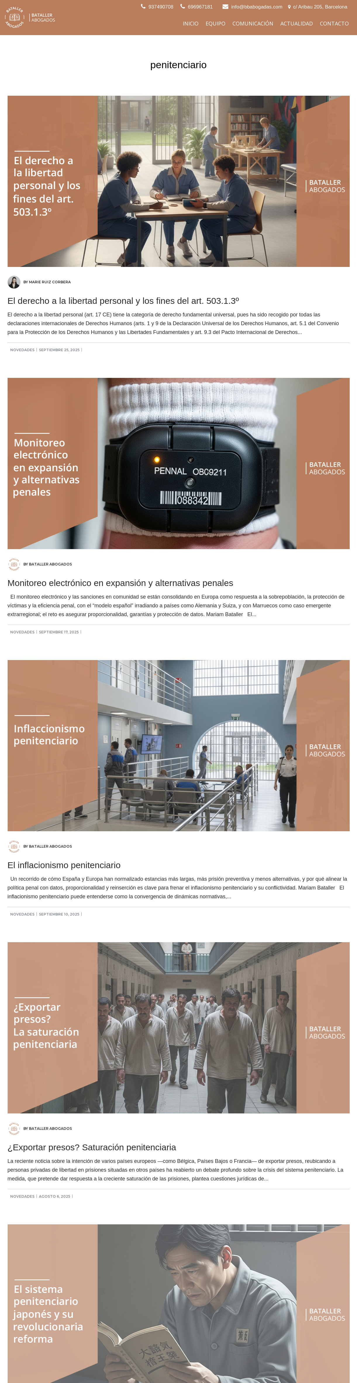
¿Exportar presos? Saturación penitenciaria (92, 1147)
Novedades (22, 350)
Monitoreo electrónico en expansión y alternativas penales (120, 583)
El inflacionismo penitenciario (64, 865)
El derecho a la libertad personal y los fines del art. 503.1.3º (123, 301)
